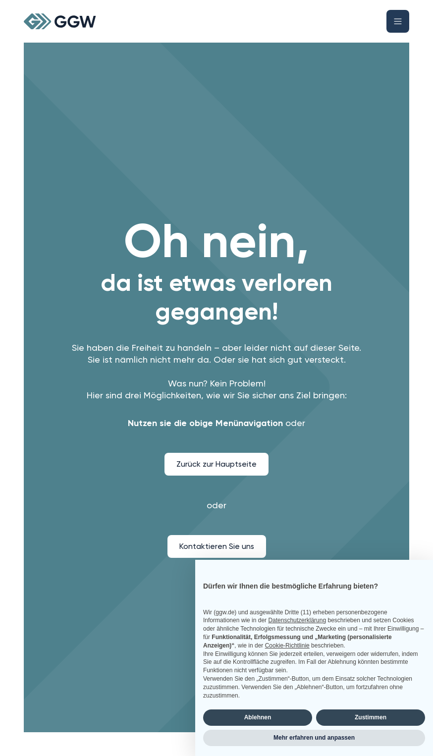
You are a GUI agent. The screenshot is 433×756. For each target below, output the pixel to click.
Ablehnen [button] (257, 717)
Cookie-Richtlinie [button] (287, 645)
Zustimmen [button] (370, 717)
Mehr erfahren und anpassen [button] (314, 737)
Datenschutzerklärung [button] (297, 620)
